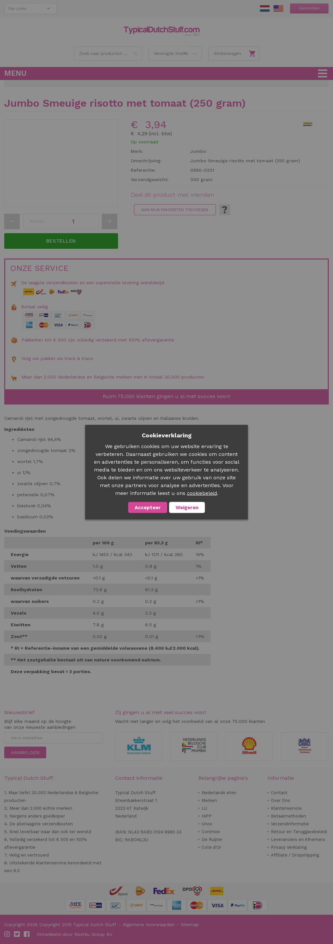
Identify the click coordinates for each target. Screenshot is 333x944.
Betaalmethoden (288, 816)
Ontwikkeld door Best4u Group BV (75, 934)
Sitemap (190, 924)
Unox (207, 823)
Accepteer (148, 507)
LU (204, 808)
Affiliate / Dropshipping (295, 855)
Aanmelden (309, 8)
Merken (209, 800)
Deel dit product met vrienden (172, 195)
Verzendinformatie (290, 823)
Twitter (17, 934)
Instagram (7, 934)
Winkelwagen (227, 53)
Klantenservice (286, 808)
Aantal (37, 221)
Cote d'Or (211, 847)
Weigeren (187, 507)
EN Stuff (278, 8)
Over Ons (280, 800)
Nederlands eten (219, 792)
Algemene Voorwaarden (149, 924)
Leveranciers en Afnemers (298, 839)
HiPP (207, 816)
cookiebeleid (202, 493)
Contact (279, 792)
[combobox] (108, 53)
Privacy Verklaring (289, 847)
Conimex (211, 831)
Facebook (27, 934)
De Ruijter (212, 839)
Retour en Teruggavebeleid (299, 831)
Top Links (17, 8)
